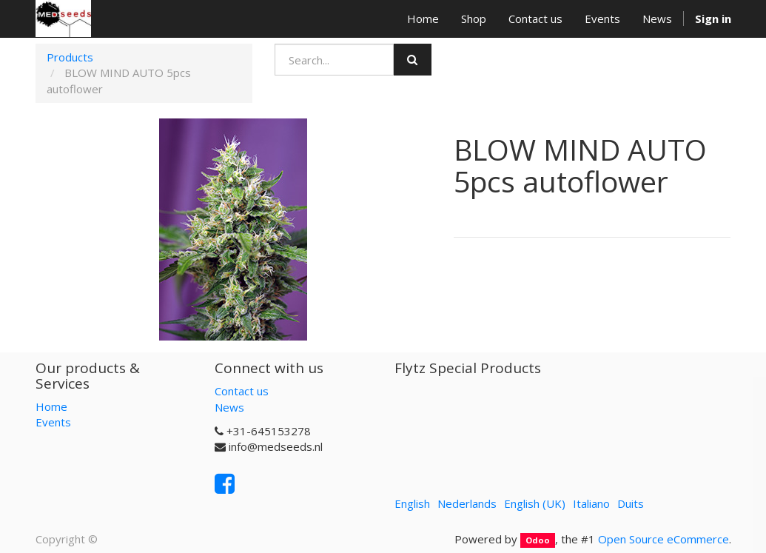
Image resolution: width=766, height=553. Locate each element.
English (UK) (534, 503)
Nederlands (467, 503)
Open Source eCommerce (663, 539)
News (229, 407)
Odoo (537, 540)
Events (53, 422)
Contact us (242, 390)
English (412, 503)
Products (70, 57)
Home (51, 406)
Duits (630, 503)
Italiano (591, 503)
